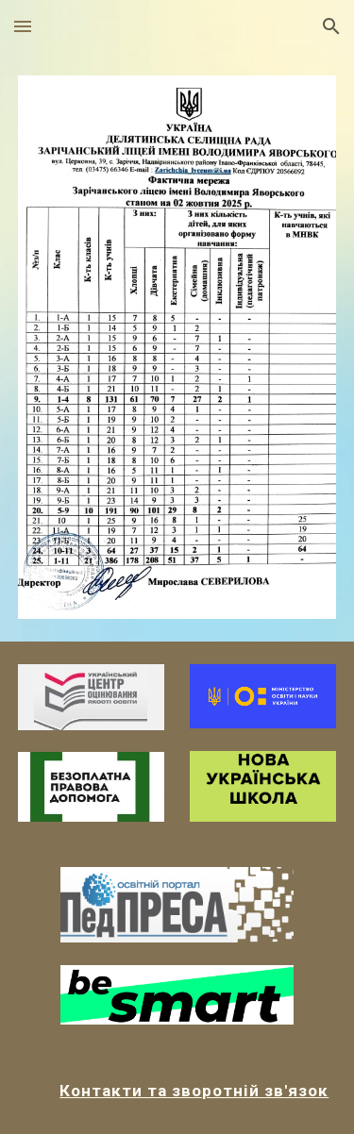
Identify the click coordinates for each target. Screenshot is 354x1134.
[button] (22, 26)
